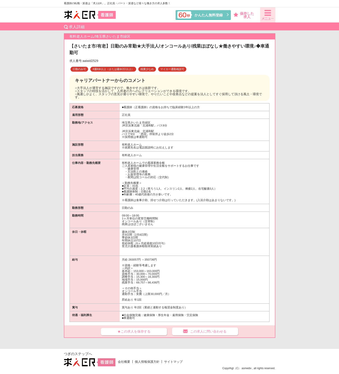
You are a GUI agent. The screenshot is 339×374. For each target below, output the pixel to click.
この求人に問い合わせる (208, 331)
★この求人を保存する (133, 331)
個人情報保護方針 (147, 361)
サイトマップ (173, 361)
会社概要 (124, 361)
